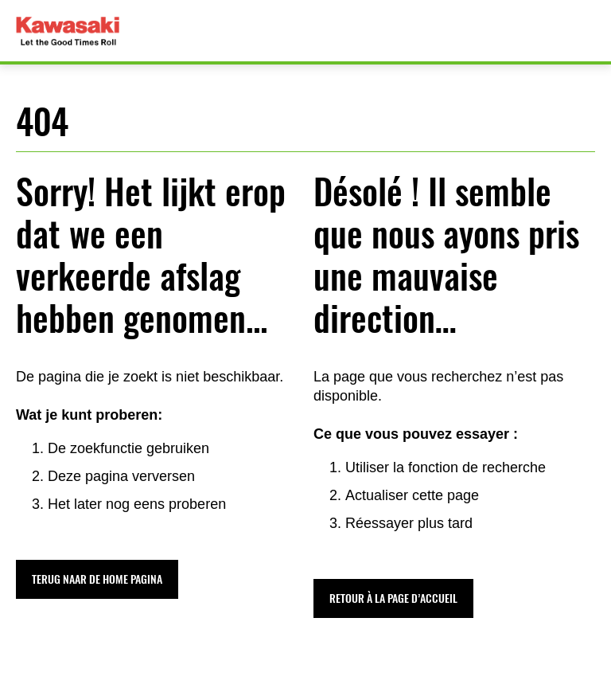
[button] (97, 579)
